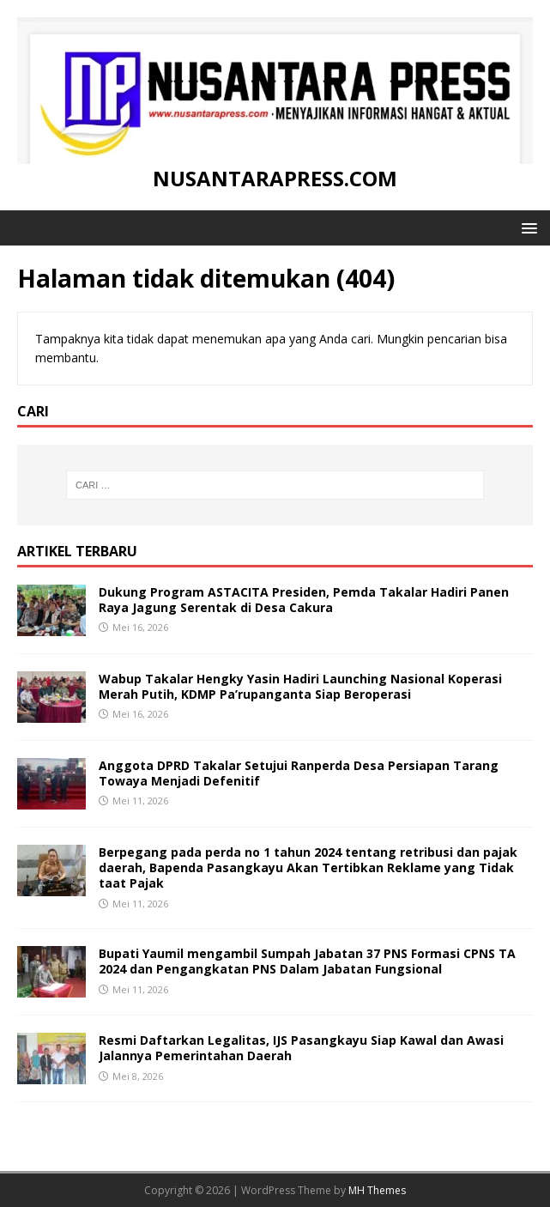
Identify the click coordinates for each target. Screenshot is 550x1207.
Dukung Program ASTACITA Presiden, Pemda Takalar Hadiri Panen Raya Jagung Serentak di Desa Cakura (304, 600)
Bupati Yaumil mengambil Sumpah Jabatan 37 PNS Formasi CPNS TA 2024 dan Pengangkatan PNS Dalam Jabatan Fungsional (307, 961)
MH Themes (377, 1190)
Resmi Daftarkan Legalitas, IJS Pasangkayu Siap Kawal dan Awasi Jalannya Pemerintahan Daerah (301, 1048)
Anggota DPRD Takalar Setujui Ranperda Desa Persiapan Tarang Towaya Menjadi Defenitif (299, 773)
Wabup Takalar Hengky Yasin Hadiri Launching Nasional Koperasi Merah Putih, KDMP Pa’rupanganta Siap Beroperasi (300, 686)
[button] (526, 227)
